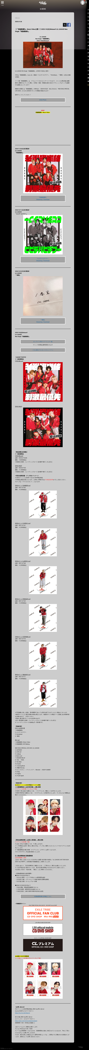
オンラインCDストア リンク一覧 (42, 341)
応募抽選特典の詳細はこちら (42, 896)
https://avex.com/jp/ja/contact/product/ (26, 1021)
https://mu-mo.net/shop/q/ (22, 1013)
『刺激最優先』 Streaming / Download (42, 198)
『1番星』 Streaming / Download (42, 321)
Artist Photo (42, 100)
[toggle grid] (2, 2)
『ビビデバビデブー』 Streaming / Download (42, 260)
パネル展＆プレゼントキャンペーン (42, 350)
